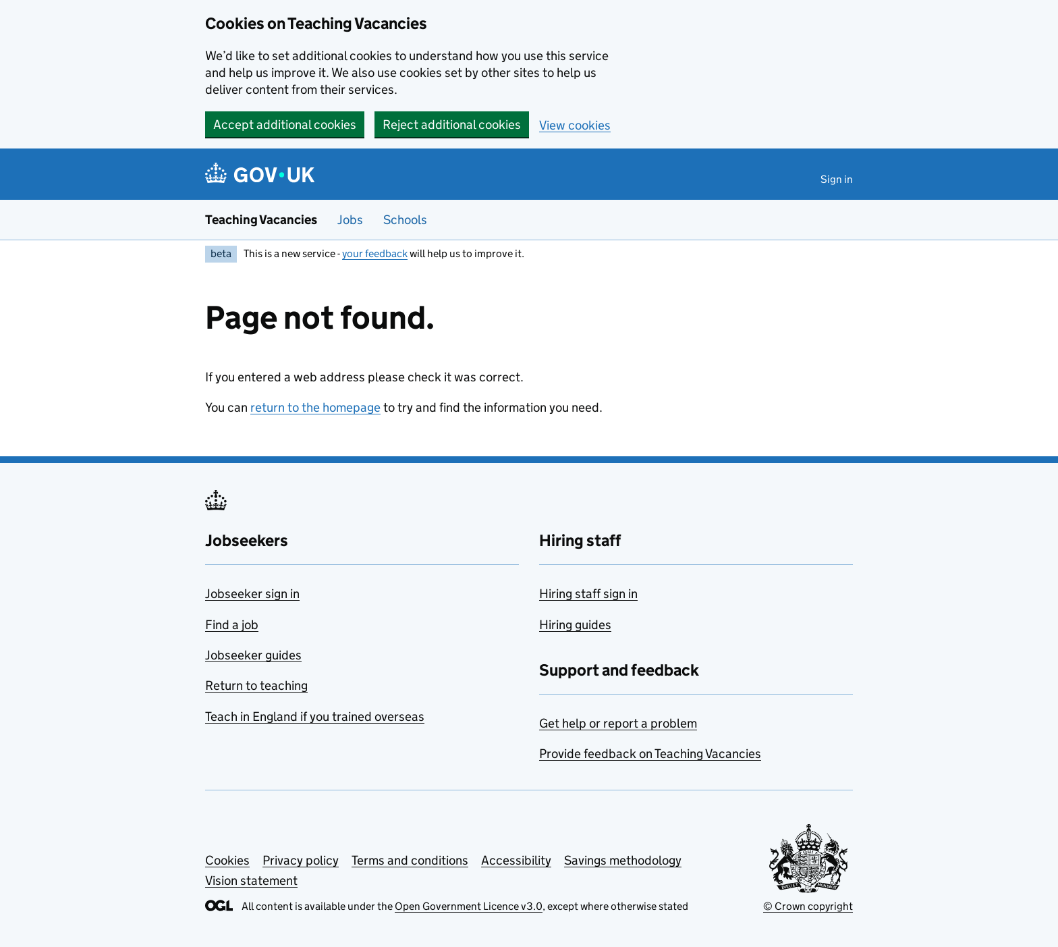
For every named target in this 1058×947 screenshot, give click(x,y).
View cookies (575, 125)
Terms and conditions (410, 860)
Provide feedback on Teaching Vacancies (650, 753)
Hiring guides (575, 624)
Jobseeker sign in (252, 593)
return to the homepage (315, 407)
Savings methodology (622, 860)
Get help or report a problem (618, 723)
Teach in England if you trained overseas (314, 716)
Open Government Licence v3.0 (468, 906)
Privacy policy (300, 860)
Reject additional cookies (452, 124)
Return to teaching (256, 685)
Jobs (350, 219)
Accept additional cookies (284, 124)
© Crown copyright (808, 906)
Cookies (227, 860)
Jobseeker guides (253, 655)
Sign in (836, 179)
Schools (405, 219)
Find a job (231, 624)
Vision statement (251, 880)
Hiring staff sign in (588, 593)
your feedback (375, 253)
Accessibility (516, 860)
